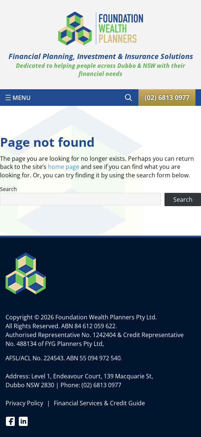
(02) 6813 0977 (101, 385)
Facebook (10, 421)
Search (8, 189)
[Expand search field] (128, 97)
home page (63, 167)
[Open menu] (18, 97)
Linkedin (23, 421)
